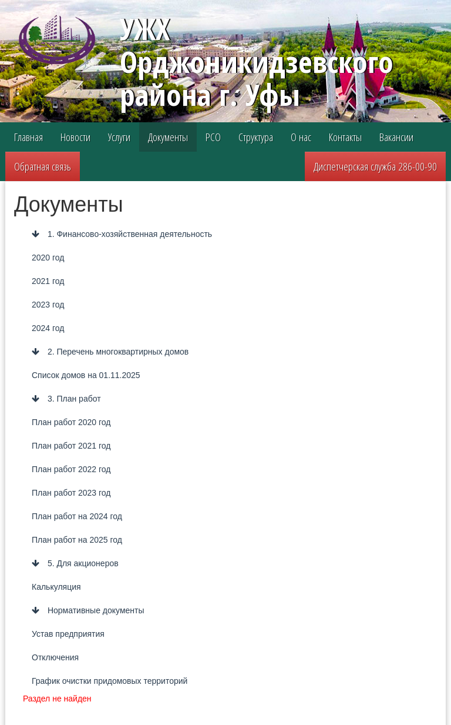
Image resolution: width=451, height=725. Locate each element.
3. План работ (66, 398)
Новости (75, 137)
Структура (255, 137)
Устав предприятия (68, 634)
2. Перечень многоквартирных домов (110, 351)
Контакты (345, 137)
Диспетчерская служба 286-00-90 (375, 166)
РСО (213, 137)
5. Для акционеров (75, 563)
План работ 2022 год (71, 469)
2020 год (48, 257)
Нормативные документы (88, 610)
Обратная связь (42, 166)
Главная (28, 137)
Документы (168, 137)
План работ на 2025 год (77, 539)
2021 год (48, 281)
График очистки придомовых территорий (109, 681)
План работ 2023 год (71, 492)
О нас (301, 137)
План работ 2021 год (71, 445)
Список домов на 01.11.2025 (86, 375)
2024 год (48, 328)
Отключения (55, 657)
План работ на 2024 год (77, 516)
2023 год (48, 304)
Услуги (119, 137)
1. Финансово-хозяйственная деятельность (122, 234)
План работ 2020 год (71, 422)
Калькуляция (56, 587)
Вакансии (396, 137)
